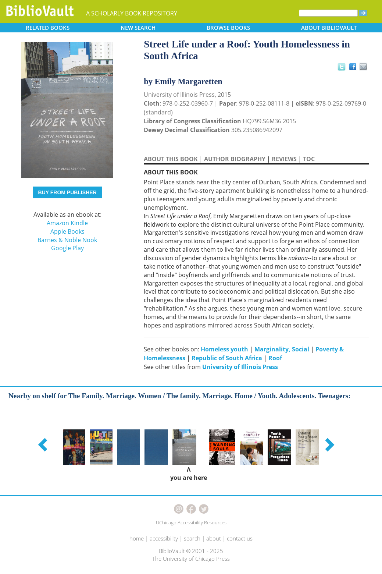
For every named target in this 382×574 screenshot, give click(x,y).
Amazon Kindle (67, 223)
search (192, 538)
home (136, 538)
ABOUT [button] (329, 27)
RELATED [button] (47, 27)
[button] (43, 444)
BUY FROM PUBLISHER (67, 192)
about (213, 538)
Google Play (67, 248)
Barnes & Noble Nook (67, 240)
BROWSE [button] (228, 27)
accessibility (164, 538)
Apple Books (67, 231)
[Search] (328, 13)
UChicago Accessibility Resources (191, 522)
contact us (240, 538)
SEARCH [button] (138, 27)
